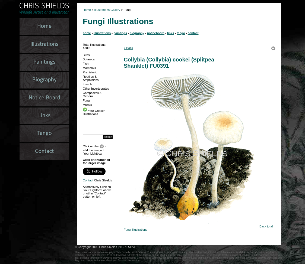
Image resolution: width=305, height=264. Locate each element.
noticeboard (155, 33)
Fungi (86, 100)
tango (181, 33)
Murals (87, 104)
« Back (128, 48)
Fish (85, 63)
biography (137, 33)
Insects (87, 84)
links (170, 33)
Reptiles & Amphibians (91, 78)
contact (193, 33)
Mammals (89, 68)
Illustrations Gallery (107, 9)
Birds (86, 55)
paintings (120, 33)
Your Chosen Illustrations (94, 112)
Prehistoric (90, 72)
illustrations (102, 33)
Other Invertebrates (96, 88)
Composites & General (92, 94)
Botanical (89, 59)
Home (87, 9)
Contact (88, 180)
